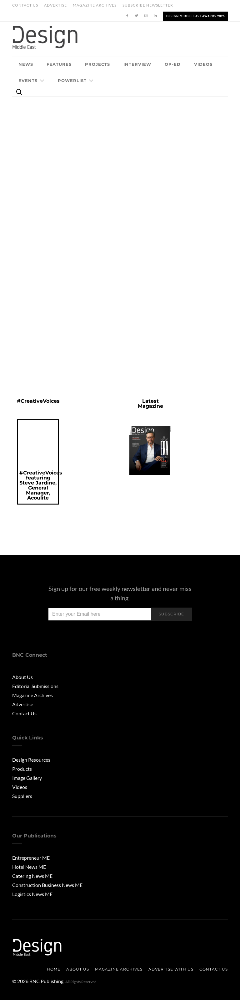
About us (77, 969)
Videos (203, 64)
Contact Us (25, 5)
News (25, 64)
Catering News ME (32, 876)
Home (53, 969)
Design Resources (31, 760)
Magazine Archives (95, 5)
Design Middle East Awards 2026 (195, 16)
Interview (137, 64)
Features (59, 64)
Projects (97, 64)
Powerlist (72, 80)
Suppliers (22, 796)
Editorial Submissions (35, 686)
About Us (22, 677)
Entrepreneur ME (31, 858)
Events (28, 80)
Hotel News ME (29, 867)
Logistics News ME (32, 894)
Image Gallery (27, 778)
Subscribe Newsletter (147, 5)
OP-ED (173, 64)
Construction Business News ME (47, 885)
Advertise (55, 5)
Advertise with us (170, 969)
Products (22, 769)
